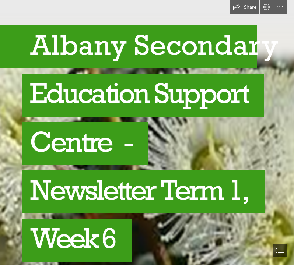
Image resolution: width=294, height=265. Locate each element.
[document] (147, 132)
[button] (244, 7)
